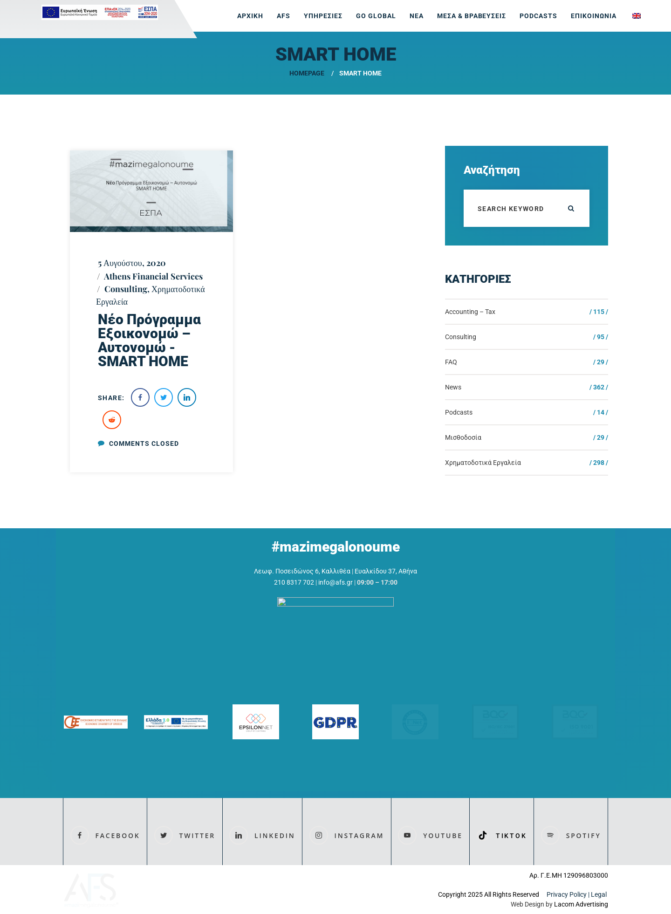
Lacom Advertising (581, 904)
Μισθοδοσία (463, 437)
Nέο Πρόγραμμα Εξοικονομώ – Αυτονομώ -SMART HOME (149, 340)
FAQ (451, 362)
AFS (283, 16)
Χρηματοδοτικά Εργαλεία (483, 462)
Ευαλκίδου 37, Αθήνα (386, 571)
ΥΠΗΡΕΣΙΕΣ (323, 16)
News (453, 387)
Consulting (125, 288)
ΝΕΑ (417, 16)
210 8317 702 (294, 582)
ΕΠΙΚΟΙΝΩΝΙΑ (593, 16)
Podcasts (538, 16)
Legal (599, 895)
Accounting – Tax (470, 311)
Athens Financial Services (153, 276)
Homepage (306, 73)
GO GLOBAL (376, 16)
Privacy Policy (567, 895)
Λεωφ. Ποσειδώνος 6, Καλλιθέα (302, 571)
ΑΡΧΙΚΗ (250, 16)
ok (570, 208)
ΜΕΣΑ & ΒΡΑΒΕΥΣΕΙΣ (472, 16)
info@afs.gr (335, 582)
